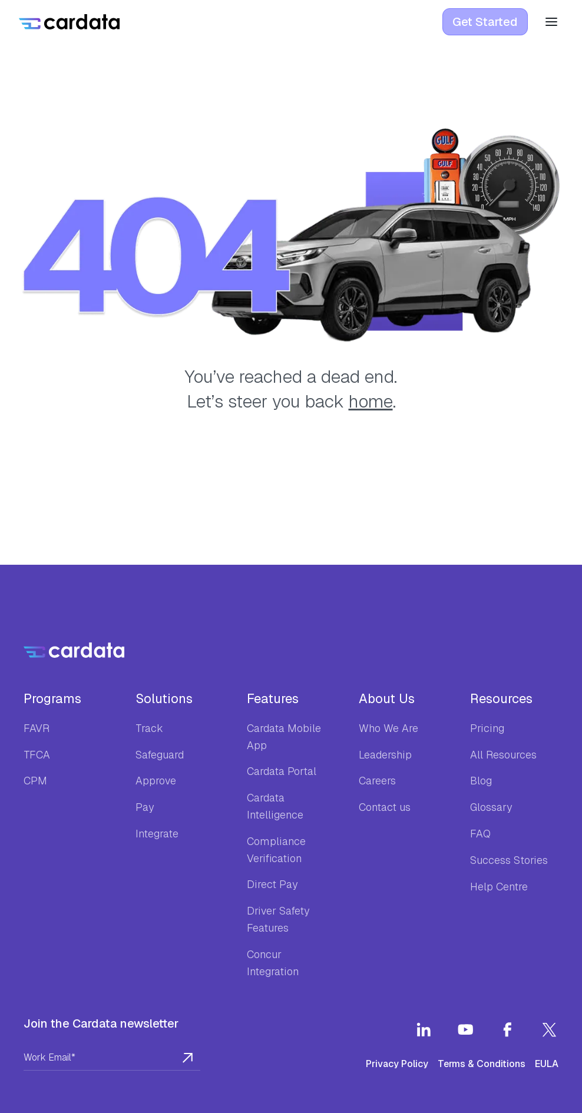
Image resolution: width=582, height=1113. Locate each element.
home (371, 401)
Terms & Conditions (481, 1064)
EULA (546, 1064)
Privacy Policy (397, 1064)
